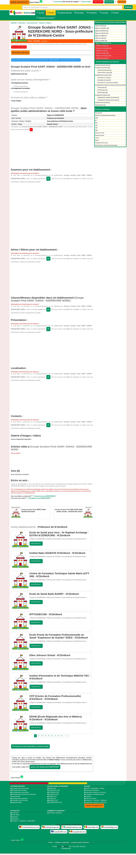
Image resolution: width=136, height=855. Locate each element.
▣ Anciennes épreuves (91, 790)
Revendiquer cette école (20, 52)
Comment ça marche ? (45, 18)
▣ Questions (14, 819)
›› (68, 735)
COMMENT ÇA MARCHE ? (56, 810)
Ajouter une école (98, 1)
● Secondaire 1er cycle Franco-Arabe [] (107, 82)
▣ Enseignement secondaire (19, 792)
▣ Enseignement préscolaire (19, 788)
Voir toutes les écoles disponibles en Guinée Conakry (30, 746)
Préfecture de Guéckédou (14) (103, 48)
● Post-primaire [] (102, 87)
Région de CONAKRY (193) (102, 28)
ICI (31, 129)
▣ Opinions (14, 817)
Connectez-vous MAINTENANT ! (44, 496)
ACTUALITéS (14, 810)
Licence (97, 137)
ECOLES (87, 786)
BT (96, 120)
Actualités (79, 13)
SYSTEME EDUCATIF (17, 786)
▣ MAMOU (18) (52, 800)
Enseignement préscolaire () (102, 65)
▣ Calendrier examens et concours (95, 802)
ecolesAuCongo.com (50, 827)
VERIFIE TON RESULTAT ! (19, 2)
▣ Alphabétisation (16, 802)
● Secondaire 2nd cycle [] (104, 80)
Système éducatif (64, 13)
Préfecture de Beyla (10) (102, 45)
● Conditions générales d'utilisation (80, 842)
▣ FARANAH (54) (53, 792)
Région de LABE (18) (100, 38)
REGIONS (14, 23)
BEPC (96, 118)
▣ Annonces (14, 813)
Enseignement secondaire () (103, 75)
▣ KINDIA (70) (52, 796)
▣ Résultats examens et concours (95, 792)
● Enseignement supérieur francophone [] (108, 97)
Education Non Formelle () (102, 102)
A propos (104, 13)
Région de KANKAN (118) (101, 33)
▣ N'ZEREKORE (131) (54, 802)
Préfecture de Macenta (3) (102, 53)
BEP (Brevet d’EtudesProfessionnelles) (105, 115)
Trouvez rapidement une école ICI (107, 62)
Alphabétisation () (100, 105)
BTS (96, 123)
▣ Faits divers (14, 815)
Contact (115, 13)
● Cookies (50, 842)
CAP (96, 125)
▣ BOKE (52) (51, 788)
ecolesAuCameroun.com (29, 827)
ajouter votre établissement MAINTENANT (45, 767)
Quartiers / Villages (45, 23)
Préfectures (22, 23)
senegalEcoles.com (77, 832)
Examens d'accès (99, 135)
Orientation (92, 13)
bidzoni (73, 848)
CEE (96, 128)
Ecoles (50, 13)
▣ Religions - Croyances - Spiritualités (22, 821)
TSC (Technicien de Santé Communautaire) (106, 145)
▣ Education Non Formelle (19, 800)
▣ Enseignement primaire (18, 790)
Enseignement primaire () (102, 67)
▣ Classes (87, 796)
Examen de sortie (99, 133)
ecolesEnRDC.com (59, 832)
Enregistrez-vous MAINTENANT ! (39, 498)
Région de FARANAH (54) (101, 30)
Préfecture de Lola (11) (102, 50)
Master (97, 140)
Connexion (57, 1)
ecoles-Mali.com (91, 827)
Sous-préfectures (32, 23)
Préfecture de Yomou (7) (102, 58)
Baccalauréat (98, 113)
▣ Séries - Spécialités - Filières (94, 788)
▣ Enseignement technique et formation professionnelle (23, 795)
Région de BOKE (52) (100, 25)
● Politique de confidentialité (61, 842)
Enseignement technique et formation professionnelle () (110, 85)
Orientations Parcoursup (101, 142)
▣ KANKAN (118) (53, 794)
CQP (96, 130)
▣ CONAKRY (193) (53, 790)
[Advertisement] (52, 148)
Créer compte (85, 1)
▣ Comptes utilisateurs (54, 813)
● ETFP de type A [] (102, 90)
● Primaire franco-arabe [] (104, 72)
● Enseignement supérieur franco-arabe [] (108, 100)
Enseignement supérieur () (102, 95)
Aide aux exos (121, 1)
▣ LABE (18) (51, 798)
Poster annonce (109, 1)
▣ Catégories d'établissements (94, 794)
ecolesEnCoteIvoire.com (72, 827)
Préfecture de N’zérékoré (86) (103, 55)
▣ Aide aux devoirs (90, 798)
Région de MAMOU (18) (101, 40)
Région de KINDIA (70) (101, 35)
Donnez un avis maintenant (19, 47)
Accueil (40, 13)
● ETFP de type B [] (102, 92)
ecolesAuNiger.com (109, 827)
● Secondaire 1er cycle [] (103, 77)
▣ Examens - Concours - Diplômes (95, 800)
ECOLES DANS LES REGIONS (57, 786)
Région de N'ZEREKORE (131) (103, 43)
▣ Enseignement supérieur (19, 798)
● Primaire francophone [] (104, 70)
